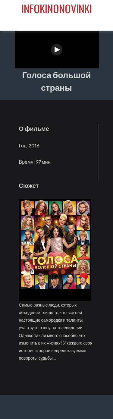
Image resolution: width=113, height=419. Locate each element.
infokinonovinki (56, 8)
